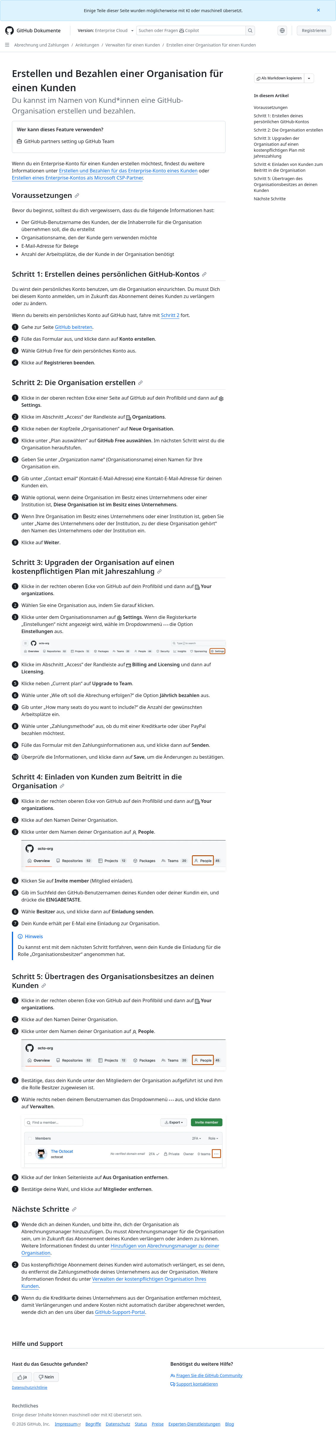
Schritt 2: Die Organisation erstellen (77, 382)
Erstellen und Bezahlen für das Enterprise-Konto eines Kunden (128, 170)
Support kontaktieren (194, 1384)
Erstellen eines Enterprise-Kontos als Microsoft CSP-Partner (77, 177)
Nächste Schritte (44, 1209)
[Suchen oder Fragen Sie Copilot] (195, 30)
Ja (22, 1377)
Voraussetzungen (45, 195)
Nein (46, 1377)
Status (141, 1424)
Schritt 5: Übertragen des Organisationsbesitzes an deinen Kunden (113, 980)
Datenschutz (118, 1424)
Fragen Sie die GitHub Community (206, 1375)
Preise (158, 1424)
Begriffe (93, 1424)
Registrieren (314, 30)
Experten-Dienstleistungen (194, 1424)
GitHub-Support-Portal (120, 1312)
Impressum (66, 1424)
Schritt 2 (170, 315)
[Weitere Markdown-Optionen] (309, 78)
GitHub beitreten (73, 327)
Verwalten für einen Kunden (132, 45)
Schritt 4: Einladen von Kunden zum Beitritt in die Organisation (97, 781)
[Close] (319, 9)
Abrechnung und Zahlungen (41, 45)
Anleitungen (87, 45)
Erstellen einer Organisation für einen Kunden (211, 45)
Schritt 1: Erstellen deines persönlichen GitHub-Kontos (109, 274)
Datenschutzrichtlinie (29, 1387)
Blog (229, 1424)
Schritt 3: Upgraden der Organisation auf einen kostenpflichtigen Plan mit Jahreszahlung (93, 566)
